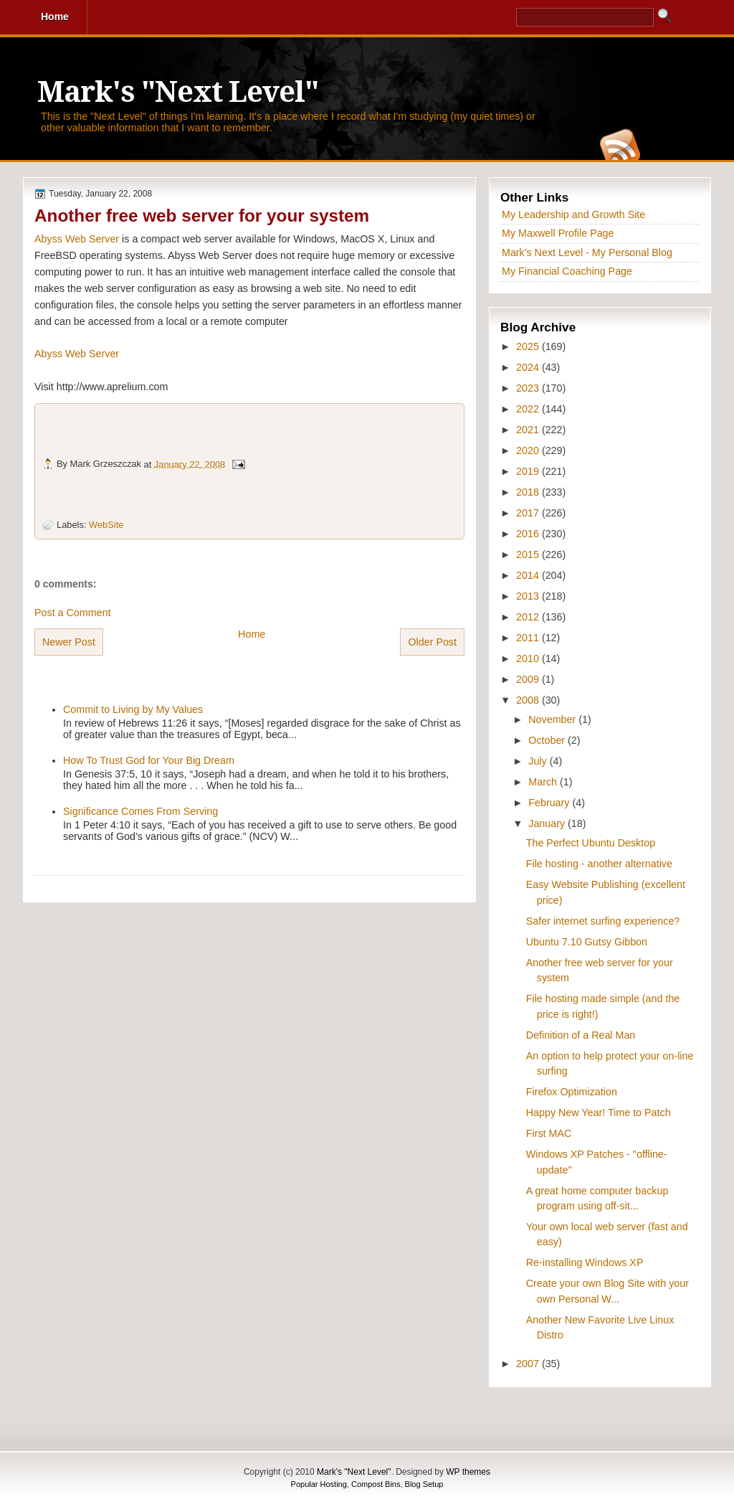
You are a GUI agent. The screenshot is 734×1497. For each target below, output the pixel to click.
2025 (529, 346)
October (548, 740)
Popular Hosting (319, 1484)
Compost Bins (375, 1484)
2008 (529, 700)
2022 (529, 409)
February (550, 802)
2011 (529, 637)
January (548, 823)
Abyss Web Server (76, 239)
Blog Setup (424, 1484)
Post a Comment (72, 612)
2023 (529, 388)
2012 (529, 617)
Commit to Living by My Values (133, 709)
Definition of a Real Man (581, 1035)
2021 (529, 429)
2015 (529, 554)
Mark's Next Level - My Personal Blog (587, 252)
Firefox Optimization (571, 1091)
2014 (529, 575)
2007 (529, 1363)
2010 (529, 658)
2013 (529, 596)
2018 (529, 492)
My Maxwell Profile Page (558, 233)
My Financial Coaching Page (567, 271)
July (538, 761)
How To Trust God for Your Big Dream (148, 760)
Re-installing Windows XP (585, 1262)
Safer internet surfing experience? (603, 921)
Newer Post (68, 642)
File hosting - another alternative (599, 863)
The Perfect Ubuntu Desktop (590, 843)
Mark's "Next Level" (177, 92)
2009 (529, 679)
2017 (529, 513)
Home (251, 634)
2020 (529, 450)
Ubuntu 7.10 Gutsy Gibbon (586, 942)
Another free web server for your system (201, 215)
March (544, 782)
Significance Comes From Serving (140, 811)
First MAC (549, 1133)
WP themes (468, 1472)
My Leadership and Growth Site (573, 214)
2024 (529, 367)
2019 (529, 471)
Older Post (432, 642)
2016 (529, 533)
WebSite (106, 524)
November (553, 719)
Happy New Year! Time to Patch (598, 1112)
